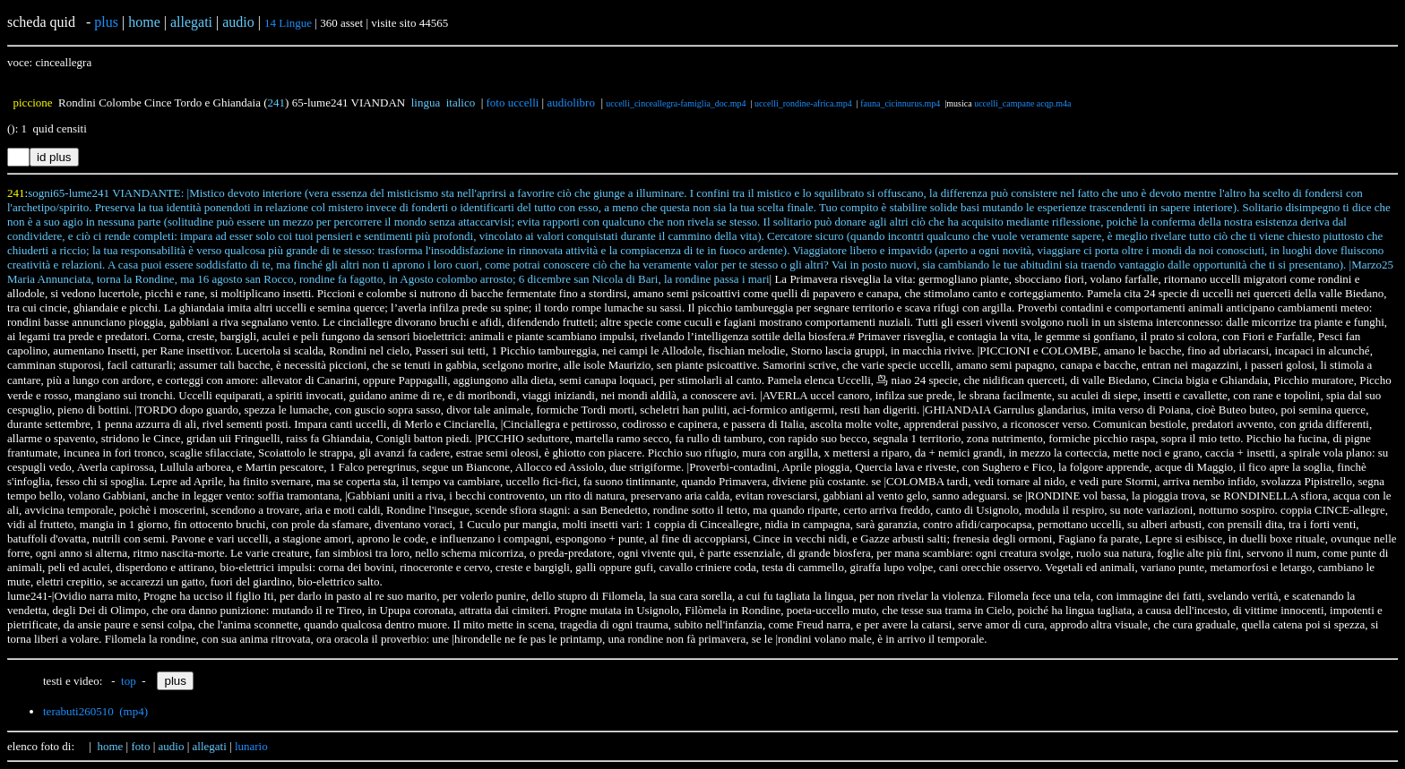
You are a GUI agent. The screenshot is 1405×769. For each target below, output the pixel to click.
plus (106, 22)
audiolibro (570, 102)
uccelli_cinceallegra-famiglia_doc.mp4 (676, 103)
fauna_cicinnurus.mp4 (900, 103)
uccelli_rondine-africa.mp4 (803, 103)
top (128, 681)
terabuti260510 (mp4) (95, 711)
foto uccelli (513, 102)
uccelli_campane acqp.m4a (1022, 103)
